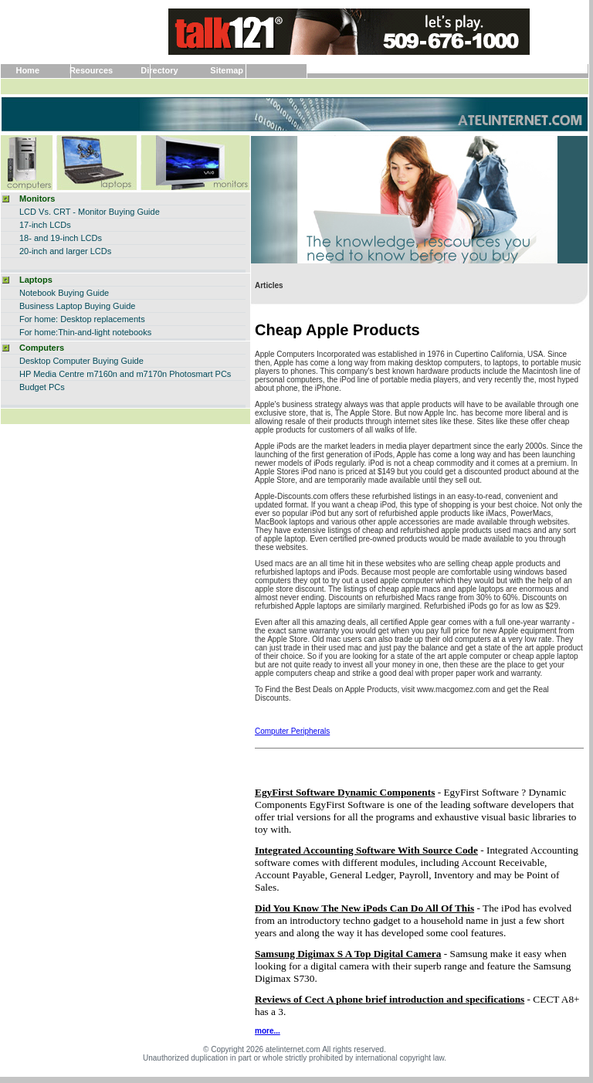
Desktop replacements (102, 319)
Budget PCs (42, 387)
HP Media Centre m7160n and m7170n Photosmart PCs (125, 374)
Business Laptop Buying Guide (77, 306)
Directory (159, 70)
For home (37, 332)
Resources (91, 70)
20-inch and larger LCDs (65, 251)
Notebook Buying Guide (64, 292)
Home (27, 70)
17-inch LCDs (45, 224)
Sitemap (226, 70)
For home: (38, 319)
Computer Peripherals (292, 731)
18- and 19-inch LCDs (60, 238)
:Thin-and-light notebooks (103, 332)
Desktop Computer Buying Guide (81, 360)
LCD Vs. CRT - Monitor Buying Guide (89, 211)
